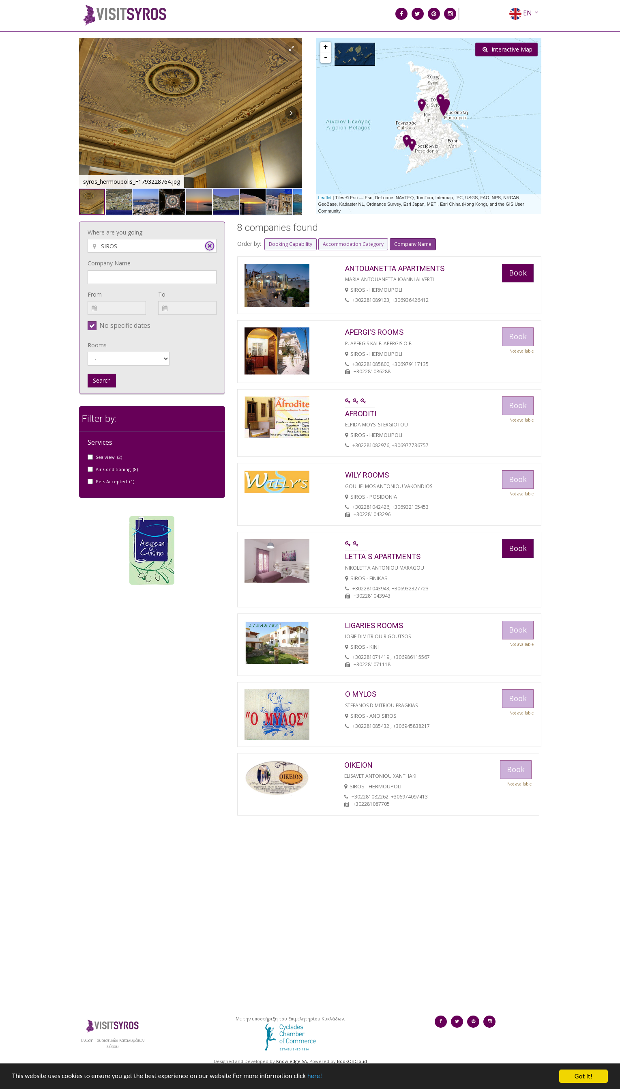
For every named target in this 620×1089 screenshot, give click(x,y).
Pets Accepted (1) (115, 481)
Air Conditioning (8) (117, 469)
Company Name (109, 263)
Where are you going (115, 232)
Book (518, 273)
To (161, 294)
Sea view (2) (109, 457)
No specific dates (124, 325)
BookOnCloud (352, 1061)
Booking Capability (290, 244)
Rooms (97, 345)
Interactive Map (507, 49)
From (95, 294)
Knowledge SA (291, 1061)
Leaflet (325, 197)
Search (102, 380)
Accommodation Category (353, 244)
